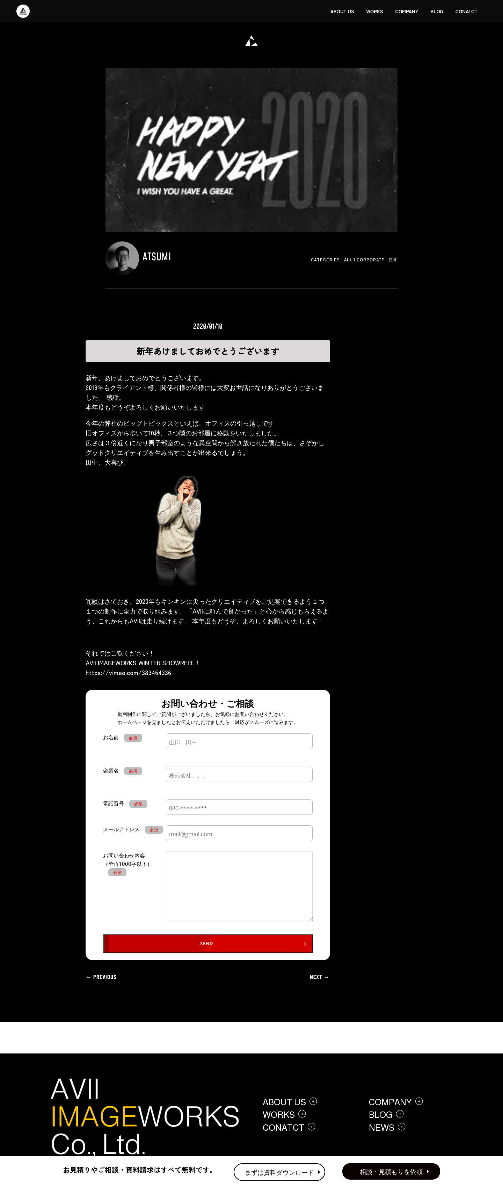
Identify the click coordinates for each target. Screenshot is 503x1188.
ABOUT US (342, 11)
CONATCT (466, 11)
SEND (206, 943)
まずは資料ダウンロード (279, 1171)
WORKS (374, 11)
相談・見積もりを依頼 (391, 1171)
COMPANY (406, 11)
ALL (348, 259)
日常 (393, 259)
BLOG (437, 11)
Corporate (370, 259)
